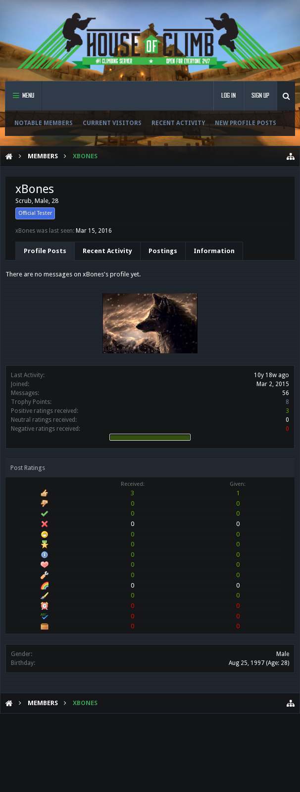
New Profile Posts (245, 123)
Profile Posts (45, 251)
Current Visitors (112, 123)
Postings (163, 251)
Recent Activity (178, 123)
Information (214, 251)
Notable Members (43, 123)
